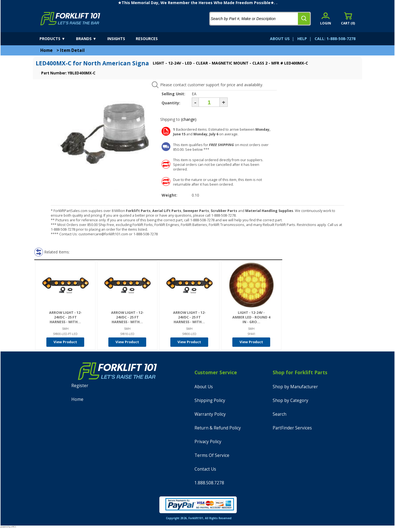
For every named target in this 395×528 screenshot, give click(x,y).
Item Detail (72, 50)
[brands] (91, 38)
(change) (188, 119)
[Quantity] (209, 102)
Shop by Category (290, 400)
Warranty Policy (210, 414)
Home (46, 50)
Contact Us (205, 469)
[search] (304, 19)
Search (279, 414)
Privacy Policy (207, 442)
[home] (70, 19)
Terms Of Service (211, 455)
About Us (203, 387)
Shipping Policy (209, 400)
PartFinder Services (292, 428)
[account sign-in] (326, 18)
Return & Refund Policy (217, 428)
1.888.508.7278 (209, 483)
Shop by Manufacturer (295, 387)
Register (79, 386)
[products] (57, 38)
